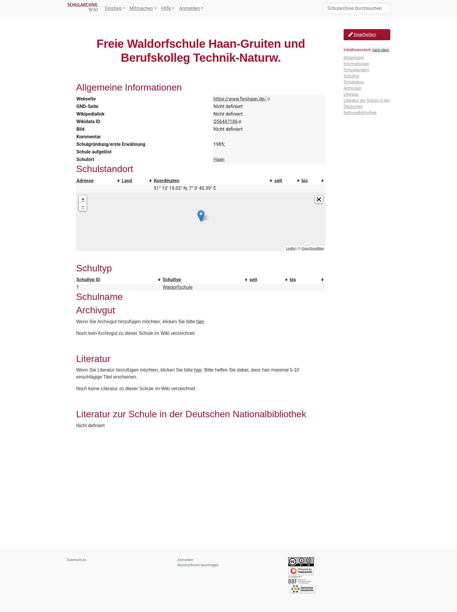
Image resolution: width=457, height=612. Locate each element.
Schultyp (172, 279)
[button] (319, 199)
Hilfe (166, 8)
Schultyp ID (88, 279)
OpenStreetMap (312, 248)
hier (200, 321)
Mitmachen (141, 8)
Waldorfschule (177, 287)
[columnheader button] (99, 181)
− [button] (83, 207)
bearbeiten (362, 34)
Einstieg (113, 8)
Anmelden (189, 8)
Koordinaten (167, 180)
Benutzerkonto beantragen (198, 565)
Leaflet (291, 248)
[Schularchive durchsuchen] (357, 8)
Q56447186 (225, 121)
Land (127, 180)
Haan (218, 159)
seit (278, 180)
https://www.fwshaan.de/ (239, 99)
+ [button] (83, 199)
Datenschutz (76, 560)
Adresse (85, 180)
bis (305, 180)
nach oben (380, 50)
